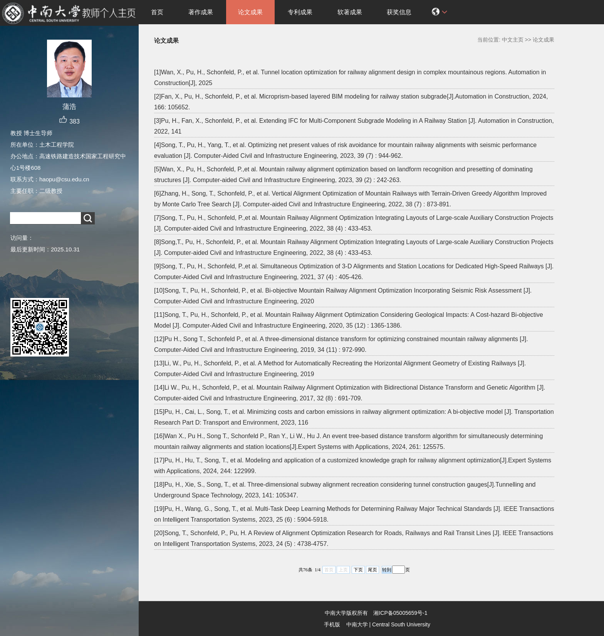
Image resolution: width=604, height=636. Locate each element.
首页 (157, 12)
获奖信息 (399, 12)
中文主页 (512, 40)
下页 (358, 569)
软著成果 (349, 12)
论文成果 (250, 12)
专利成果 (300, 12)
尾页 (372, 569)
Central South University (401, 624)
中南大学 (357, 624)
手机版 (332, 624)
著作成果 (200, 12)
